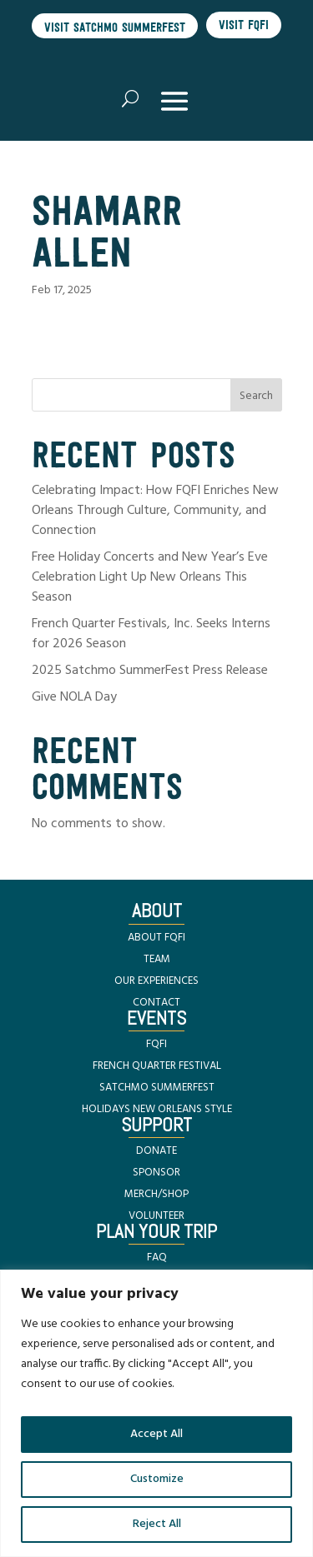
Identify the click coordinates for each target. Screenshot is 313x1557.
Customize (157, 1479)
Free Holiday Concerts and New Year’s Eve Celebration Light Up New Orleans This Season (150, 577)
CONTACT (156, 1002)
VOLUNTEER (156, 1216)
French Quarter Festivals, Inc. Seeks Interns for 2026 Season (151, 634)
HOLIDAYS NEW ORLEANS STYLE (157, 1109)
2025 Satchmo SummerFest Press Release (150, 670)
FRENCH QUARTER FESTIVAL (157, 1066)
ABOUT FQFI (156, 937)
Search (256, 396)
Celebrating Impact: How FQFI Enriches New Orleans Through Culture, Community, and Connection (155, 510)
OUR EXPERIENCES (156, 981)
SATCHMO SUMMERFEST (157, 1087)
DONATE (156, 1151)
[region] (156, 1413)
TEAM (157, 959)
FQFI (156, 1044)
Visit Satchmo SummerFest (114, 27)
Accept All (156, 1434)
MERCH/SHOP (156, 1194)
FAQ (157, 1257)
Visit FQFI (244, 24)
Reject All (157, 1524)
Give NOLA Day (74, 697)
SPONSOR (156, 1172)
